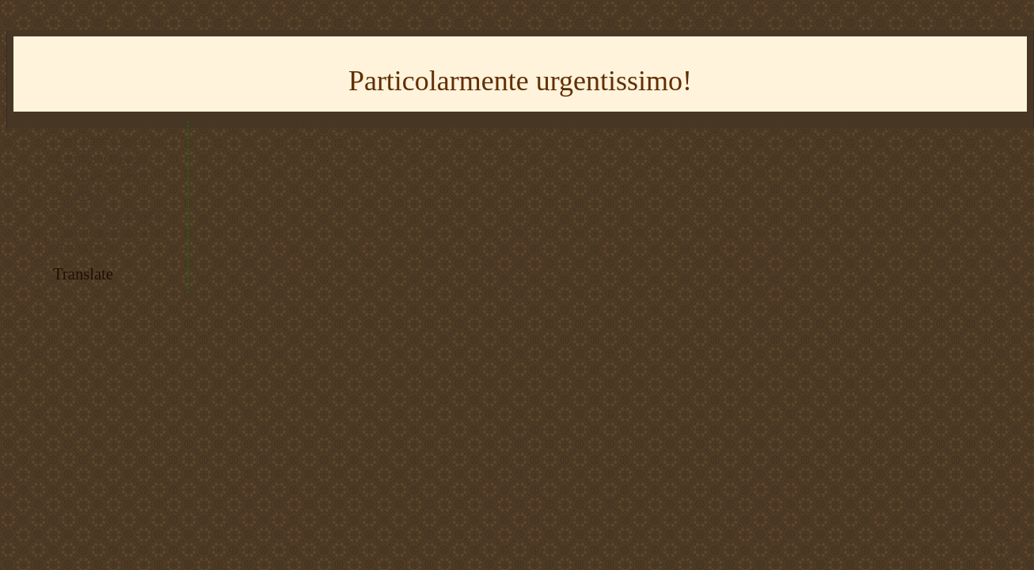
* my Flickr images (98, 158)
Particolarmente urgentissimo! (520, 81)
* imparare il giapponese (110, 213)
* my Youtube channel (105, 140)
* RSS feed (80, 195)
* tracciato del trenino (103, 176)
